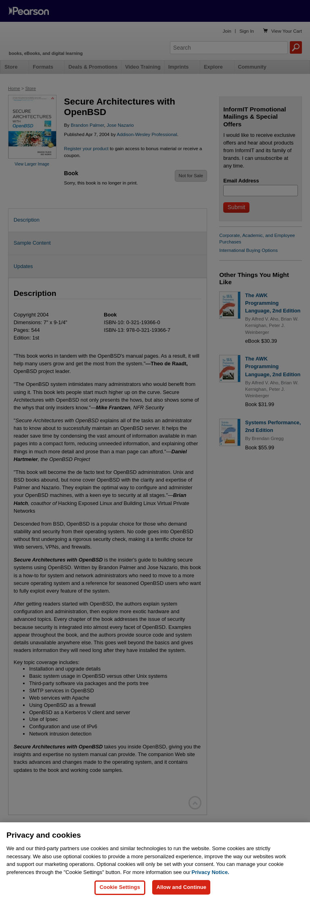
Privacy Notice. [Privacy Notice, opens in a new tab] (210, 878)
